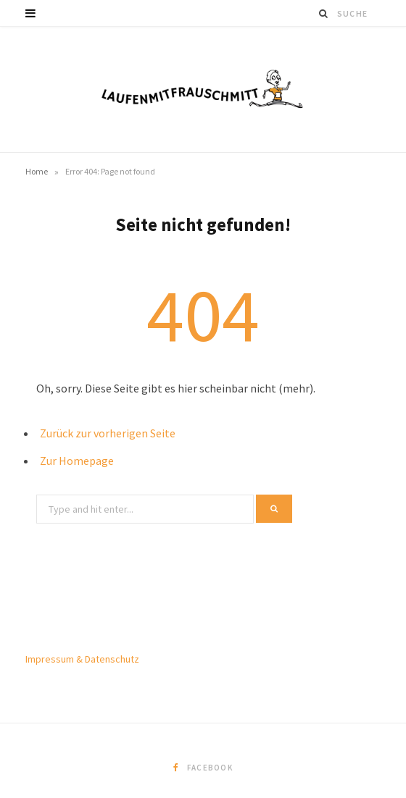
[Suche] (324, 13)
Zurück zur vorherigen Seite (107, 433)
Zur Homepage (77, 460)
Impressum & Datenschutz (82, 658)
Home (36, 171)
